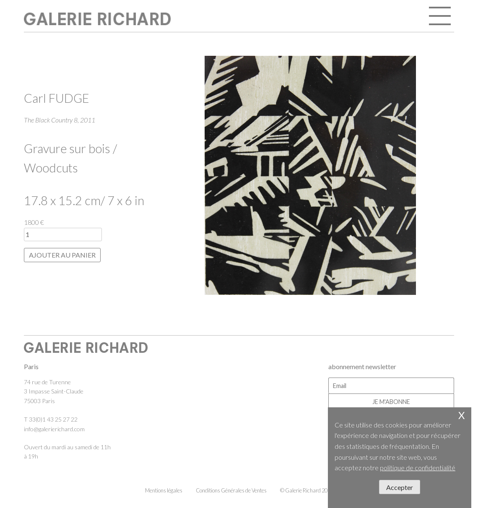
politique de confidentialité (417, 468)
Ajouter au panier (62, 255)
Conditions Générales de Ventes (231, 490)
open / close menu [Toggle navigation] (440, 16)
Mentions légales (163, 490)
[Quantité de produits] (63, 234)
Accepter (399, 487)
